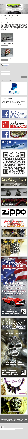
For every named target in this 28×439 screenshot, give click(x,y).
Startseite (5, 15)
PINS (7, 15)
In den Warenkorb (4, 45)
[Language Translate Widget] (5, 64)
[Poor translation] (2, 427)
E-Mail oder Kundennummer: (5, 70)
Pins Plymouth (16, 15)
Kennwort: (2, 72)
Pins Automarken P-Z (11, 15)
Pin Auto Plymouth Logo (5, 46)
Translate (6, 65)
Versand (12, 43)
